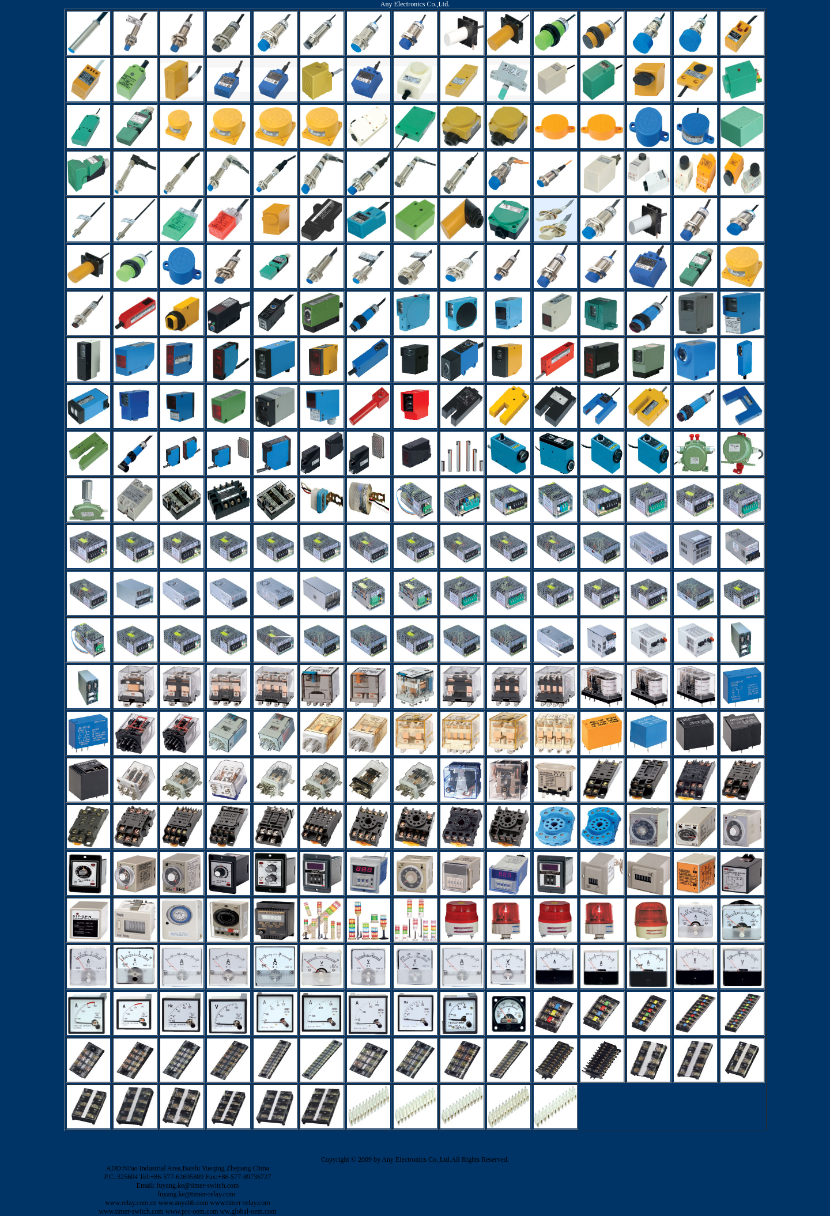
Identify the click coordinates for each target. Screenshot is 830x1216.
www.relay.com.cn (130, 1203)
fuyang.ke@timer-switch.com (198, 1185)
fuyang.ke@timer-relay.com (196, 1194)
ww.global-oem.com (248, 1211)
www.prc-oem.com (191, 1211)
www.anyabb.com (184, 1203)
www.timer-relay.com (240, 1203)
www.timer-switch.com (131, 1211)
